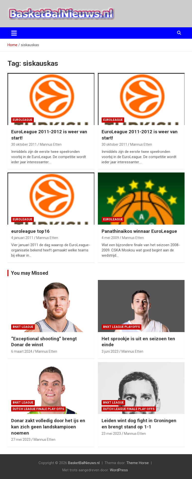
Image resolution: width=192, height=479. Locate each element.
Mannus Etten (51, 144)
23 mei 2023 (111, 434)
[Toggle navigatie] (14, 33)
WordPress (119, 470)
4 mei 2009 (110, 238)
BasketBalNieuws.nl (84, 463)
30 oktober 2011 (24, 144)
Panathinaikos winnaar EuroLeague (139, 231)
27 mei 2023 (21, 440)
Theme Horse (137, 463)
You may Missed (29, 273)
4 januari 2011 (22, 238)
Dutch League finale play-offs (38, 409)
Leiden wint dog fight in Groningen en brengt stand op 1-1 (139, 424)
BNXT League (23, 327)
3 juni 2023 (110, 351)
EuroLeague (22, 120)
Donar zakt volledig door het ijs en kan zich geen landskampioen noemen (48, 427)
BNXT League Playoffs (121, 327)
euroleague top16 (30, 231)
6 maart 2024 (21, 351)
